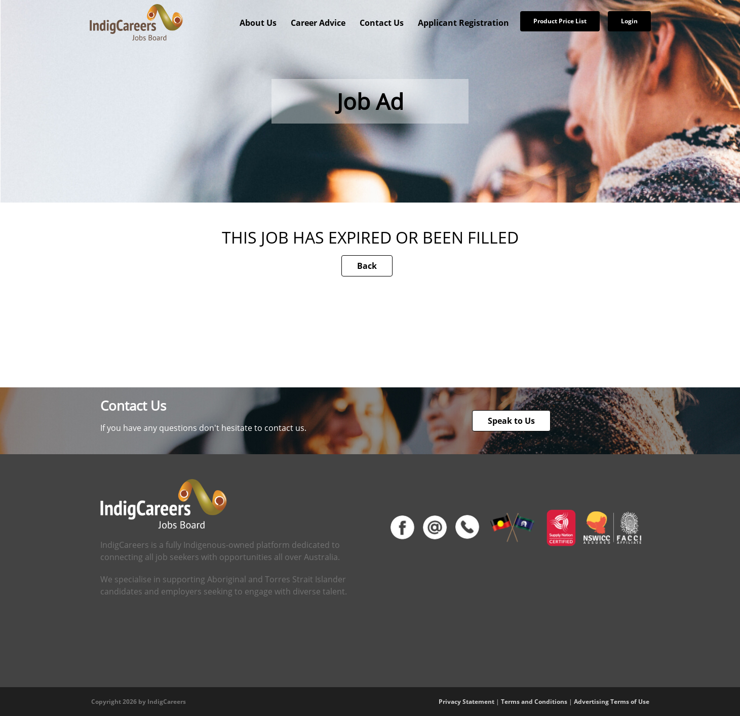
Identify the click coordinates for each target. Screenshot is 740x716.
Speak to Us (511, 420)
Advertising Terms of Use (611, 701)
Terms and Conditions (534, 701)
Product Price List (560, 21)
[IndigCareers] (136, 21)
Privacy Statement (466, 701)
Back (367, 265)
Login (629, 21)
